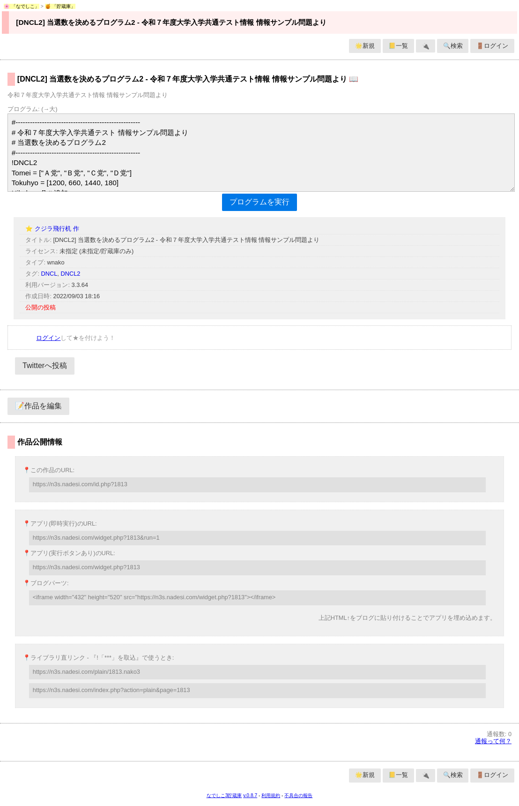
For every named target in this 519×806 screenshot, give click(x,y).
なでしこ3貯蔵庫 (224, 795)
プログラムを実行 (259, 202)
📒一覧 (398, 45)
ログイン (48, 337)
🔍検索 (453, 45)
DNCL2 (70, 273)
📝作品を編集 (38, 406)
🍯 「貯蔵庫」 (60, 6)
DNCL (49, 273)
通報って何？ (493, 741)
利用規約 (270, 795)
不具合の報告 (298, 795)
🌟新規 (365, 45)
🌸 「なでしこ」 (21, 6)
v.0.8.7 (250, 795)
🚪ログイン (492, 45)
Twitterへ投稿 (44, 365)
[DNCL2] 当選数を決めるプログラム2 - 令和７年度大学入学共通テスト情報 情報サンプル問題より (171, 22)
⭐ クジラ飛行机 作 (52, 228)
